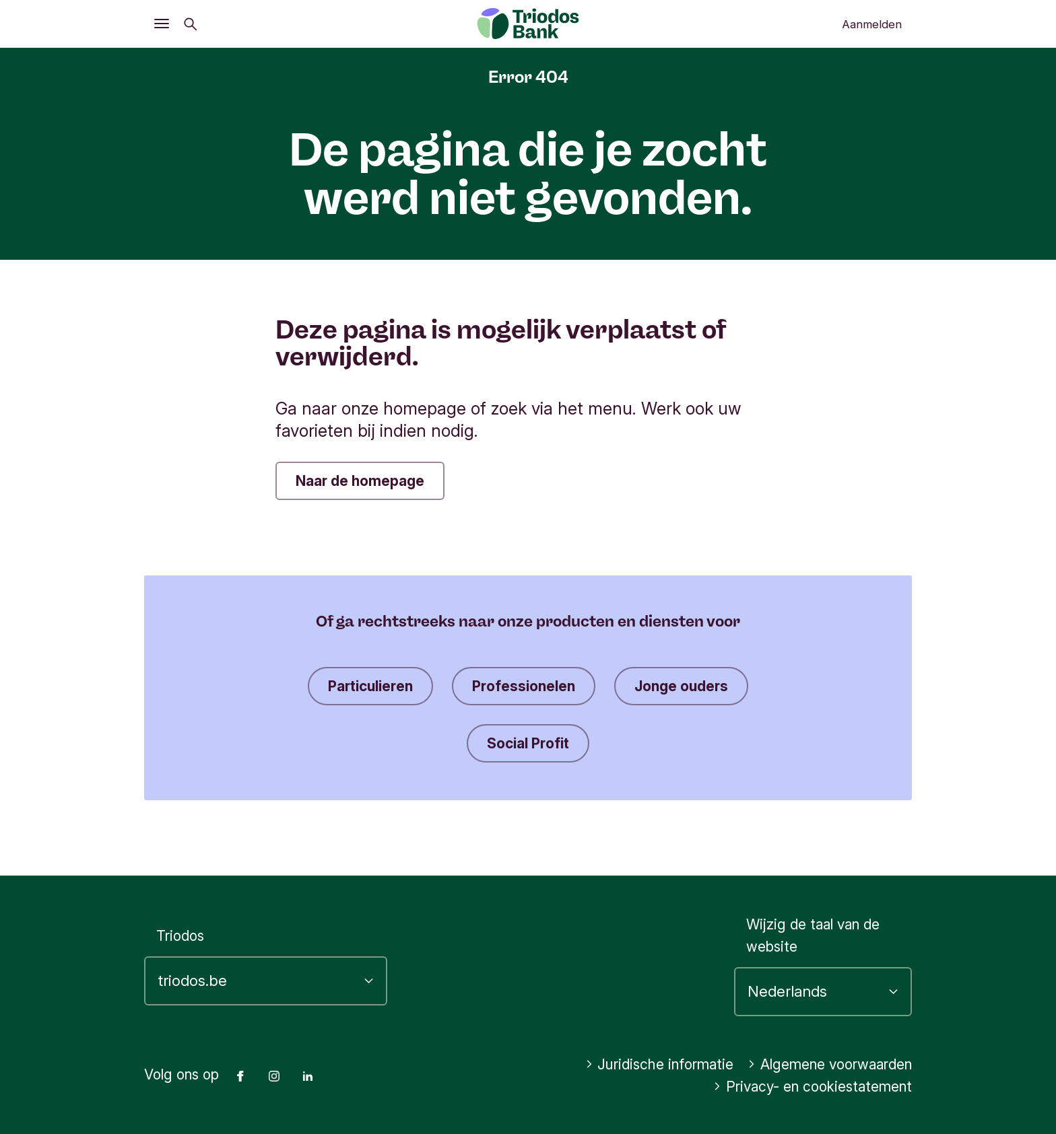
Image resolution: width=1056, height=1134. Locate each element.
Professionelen (523, 686)
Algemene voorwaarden (830, 1064)
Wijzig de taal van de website (813, 935)
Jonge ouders (681, 686)
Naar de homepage (360, 480)
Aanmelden (872, 24)
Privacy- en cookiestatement (812, 1086)
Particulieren (370, 686)
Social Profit (528, 743)
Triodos (180, 935)
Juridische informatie (659, 1064)
